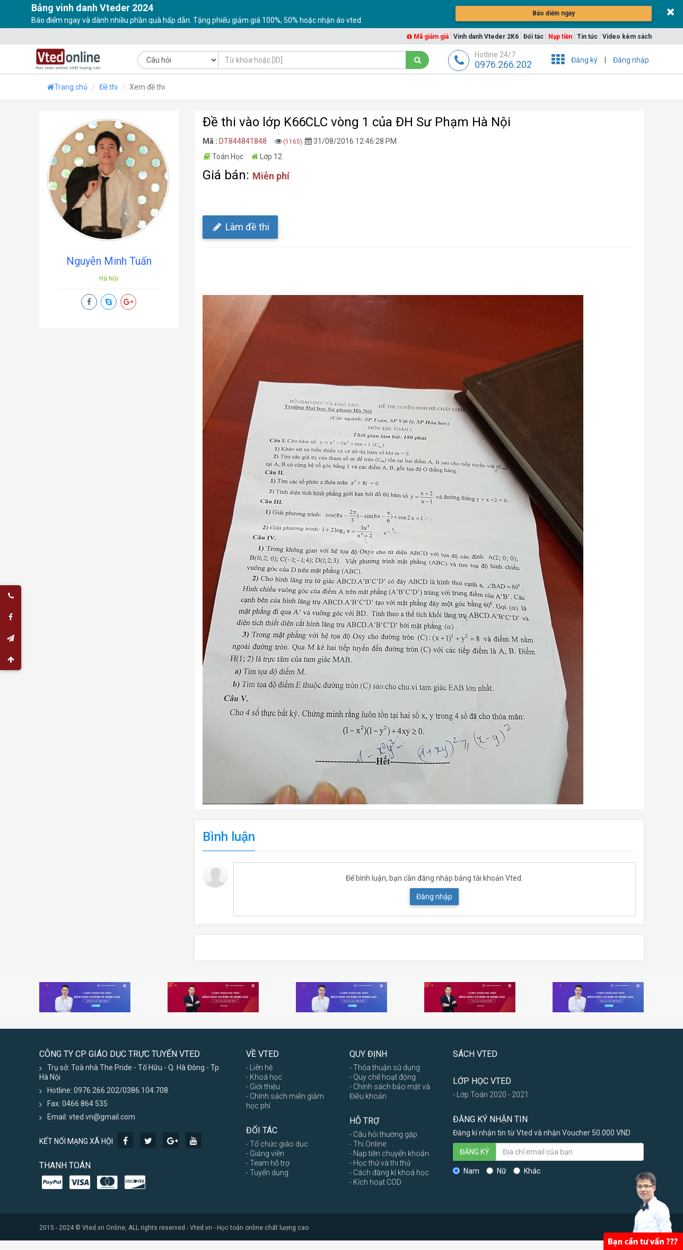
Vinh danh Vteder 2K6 (486, 36)
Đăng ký (584, 60)
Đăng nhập (631, 60)
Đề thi (108, 87)
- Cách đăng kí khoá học (389, 1172)
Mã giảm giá (428, 36)
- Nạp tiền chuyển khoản (389, 1153)
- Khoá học (264, 1077)
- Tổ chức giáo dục (277, 1144)
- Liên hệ (259, 1067)
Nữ (496, 1171)
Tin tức (587, 36)
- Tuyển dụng (267, 1172)
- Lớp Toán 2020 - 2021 (491, 1094)
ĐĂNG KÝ (474, 1152)
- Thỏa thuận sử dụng (384, 1067)
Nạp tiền (560, 36)
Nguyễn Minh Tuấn (109, 261)
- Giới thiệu (263, 1086)
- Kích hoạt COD (375, 1182)
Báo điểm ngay (553, 13)
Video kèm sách (627, 36)
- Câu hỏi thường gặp (383, 1134)
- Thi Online (367, 1144)
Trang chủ (67, 87)
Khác (526, 1171)
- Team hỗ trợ (268, 1163)
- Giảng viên (265, 1153)
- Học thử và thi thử (379, 1163)
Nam (466, 1171)
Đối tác (533, 36)
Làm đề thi (240, 226)
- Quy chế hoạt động (382, 1077)
